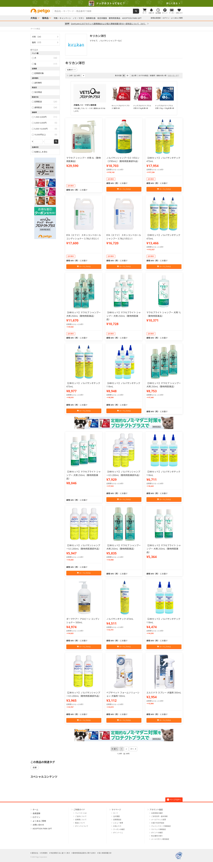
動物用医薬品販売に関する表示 (84, 853)
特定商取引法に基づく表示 (60, 853)
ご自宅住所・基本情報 (159, 816)
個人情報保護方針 (105, 853)
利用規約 (44, 853)
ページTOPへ (174, 799)
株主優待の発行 (157, 836)
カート (115, 813)
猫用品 (45, 18)
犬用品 (33, 18)
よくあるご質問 (177, 18)
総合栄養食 (102, 18)
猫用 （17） (37, 42)
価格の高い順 (173, 75)
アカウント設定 (156, 809)
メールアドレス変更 (158, 819)
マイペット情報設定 (158, 829)
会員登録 (36, 813)
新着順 (152, 75)
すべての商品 (35, 29)
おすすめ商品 (143, 75)
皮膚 (35, 767)
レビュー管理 (118, 823)
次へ (132, 749)
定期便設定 (117, 819)
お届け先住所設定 (157, 823)
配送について (80, 823)
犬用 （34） (37, 36)
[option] (106, 3)
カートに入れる (124, 189)
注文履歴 (116, 816)
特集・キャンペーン (62, 18)
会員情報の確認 (157, 813)
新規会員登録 (156, 18)
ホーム (35, 809)
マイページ (116, 809)
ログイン (166, 18)
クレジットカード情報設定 (161, 826)
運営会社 (35, 853)
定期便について (81, 819)
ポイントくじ (118, 832)
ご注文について (81, 816)
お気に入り (117, 826)
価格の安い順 (161, 75)
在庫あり (71, 70)
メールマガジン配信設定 (160, 839)
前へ (116, 749)
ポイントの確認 (157, 832)
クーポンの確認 (119, 829)
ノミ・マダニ (78, 18)
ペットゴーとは (81, 813)
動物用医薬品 (114, 18)
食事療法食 (90, 18)
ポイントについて (81, 826)
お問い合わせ (38, 824)
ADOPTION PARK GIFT (131, 18)
